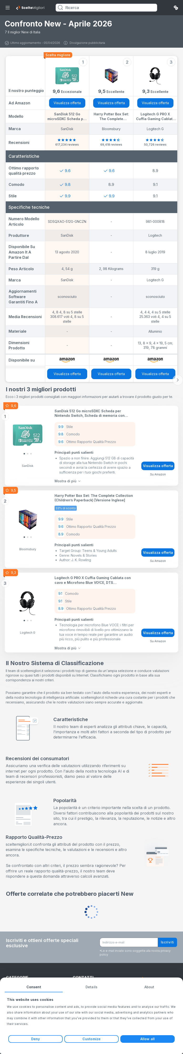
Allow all (147, 1039)
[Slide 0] (24, 452)
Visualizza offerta (67, 103)
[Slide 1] (27, 452)
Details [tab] (91, 987)
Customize (91, 1039)
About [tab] (149, 987)
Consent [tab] (33, 987)
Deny (35, 1039)
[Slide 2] (31, 452)
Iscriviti (167, 937)
